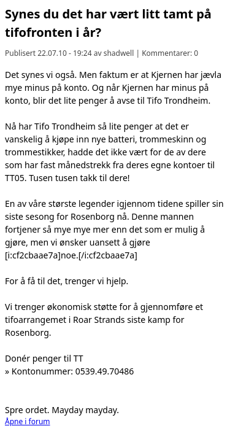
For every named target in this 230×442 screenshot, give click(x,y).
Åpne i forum (27, 421)
